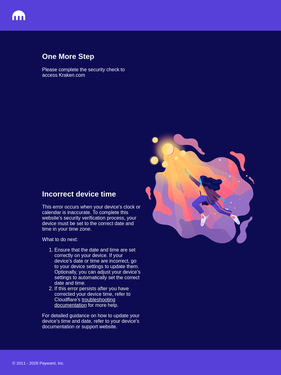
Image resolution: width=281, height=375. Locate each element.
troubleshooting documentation (84, 302)
